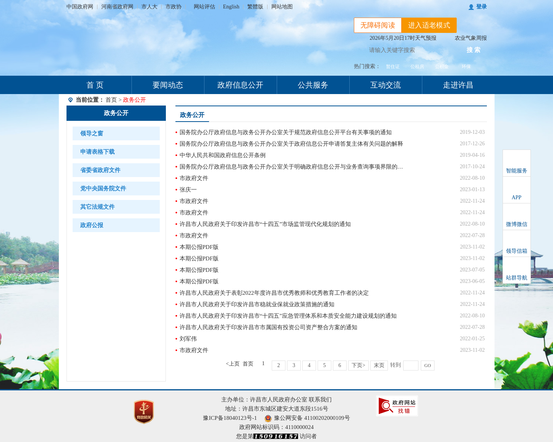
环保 (466, 66)
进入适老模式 (429, 25)
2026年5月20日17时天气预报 (403, 38)
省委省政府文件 (100, 170)
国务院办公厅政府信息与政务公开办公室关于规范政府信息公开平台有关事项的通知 (286, 132)
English (231, 7)
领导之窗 (91, 133)
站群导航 (516, 278)
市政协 (173, 7)
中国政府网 (79, 7)
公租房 (417, 66)
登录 (481, 7)
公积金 (442, 66)
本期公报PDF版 (199, 247)
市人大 (149, 7)
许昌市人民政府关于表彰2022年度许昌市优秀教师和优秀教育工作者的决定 (274, 293)
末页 (379, 365)
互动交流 (385, 85)
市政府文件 (194, 178)
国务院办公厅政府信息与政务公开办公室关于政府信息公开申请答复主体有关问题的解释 (291, 144)
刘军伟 (188, 339)
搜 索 (473, 50)
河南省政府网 (117, 7)
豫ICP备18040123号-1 (230, 418)
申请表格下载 (97, 152)
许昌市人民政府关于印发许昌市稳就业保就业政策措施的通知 (257, 304)
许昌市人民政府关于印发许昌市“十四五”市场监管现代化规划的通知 (265, 224)
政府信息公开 (240, 85)
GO (427, 365)
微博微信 (516, 224)
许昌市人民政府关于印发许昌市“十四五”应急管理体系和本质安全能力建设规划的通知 (288, 316)
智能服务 (516, 171)
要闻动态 (167, 85)
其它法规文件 (97, 207)
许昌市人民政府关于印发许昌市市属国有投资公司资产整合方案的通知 (268, 327)
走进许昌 (458, 85)
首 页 (95, 85)
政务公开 (116, 113)
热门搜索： (367, 66)
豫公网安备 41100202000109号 (307, 418)
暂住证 (393, 66)
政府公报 (91, 225)
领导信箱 (516, 251)
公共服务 (313, 85)
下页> (358, 365)
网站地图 (282, 7)
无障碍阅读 (378, 25)
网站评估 (204, 7)
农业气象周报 (471, 38)
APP (517, 197)
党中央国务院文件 (103, 188)
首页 (111, 100)
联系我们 (320, 399)
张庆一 (188, 190)
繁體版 (255, 7)
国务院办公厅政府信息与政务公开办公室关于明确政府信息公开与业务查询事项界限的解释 (294, 167)
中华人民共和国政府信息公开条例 (223, 155)
